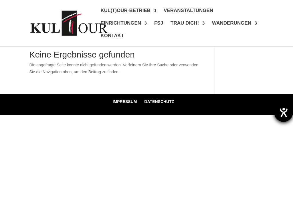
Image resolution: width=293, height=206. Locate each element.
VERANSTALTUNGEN (188, 11)
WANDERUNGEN (231, 23)
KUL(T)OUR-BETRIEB (125, 11)
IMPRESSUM (125, 101)
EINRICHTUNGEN (120, 23)
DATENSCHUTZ (159, 101)
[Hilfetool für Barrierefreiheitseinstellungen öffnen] (283, 112)
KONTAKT (112, 36)
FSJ (158, 23)
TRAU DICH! (185, 23)
